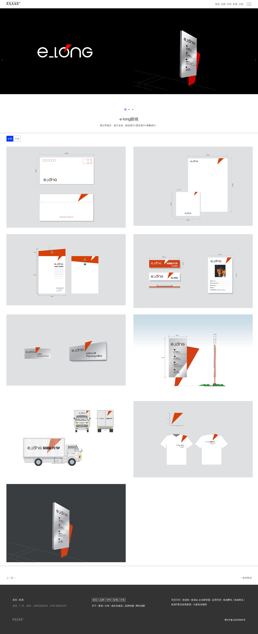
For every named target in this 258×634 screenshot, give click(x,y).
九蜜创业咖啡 (200, 604)
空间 (229, 4)
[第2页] (129, 109)
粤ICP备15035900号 (234, 620)
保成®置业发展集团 (181, 604)
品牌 (223, 4)
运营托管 (216, 600)
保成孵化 (227, 600)
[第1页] (125, 109)
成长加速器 (117, 605)
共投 (241, 4)
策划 (217, 4)
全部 (10, 138)
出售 (107, 605)
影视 (235, 4)
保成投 (185, 600)
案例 (100, 605)
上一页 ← (11, 577)
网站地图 (140, 605)
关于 (94, 605)
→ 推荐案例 (245, 577)
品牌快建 (129, 605)
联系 (21, 600)
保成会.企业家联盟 (200, 600)
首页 (15, 600)
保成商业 (238, 600)
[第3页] (133, 109)
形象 (17, 138)
